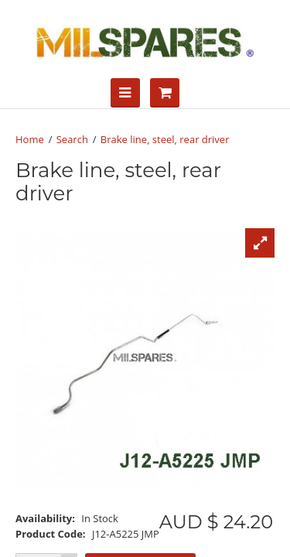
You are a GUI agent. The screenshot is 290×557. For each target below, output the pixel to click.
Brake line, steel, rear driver (165, 139)
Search (72, 139)
